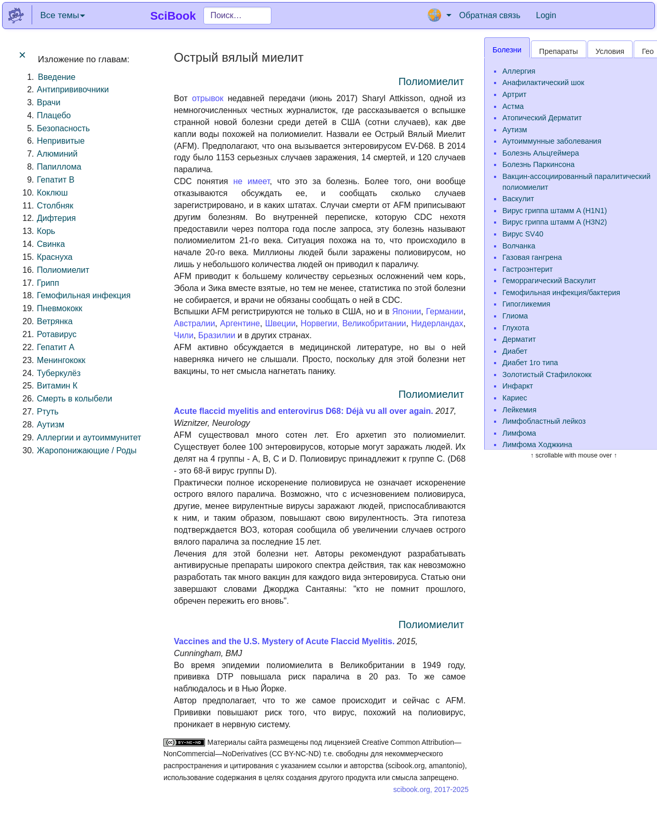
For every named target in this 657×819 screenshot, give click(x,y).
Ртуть (48, 411)
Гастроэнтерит (527, 269)
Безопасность (63, 128)
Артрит (514, 94)
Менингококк (61, 360)
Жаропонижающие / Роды (86, 450)
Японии (406, 311)
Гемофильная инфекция (84, 295)
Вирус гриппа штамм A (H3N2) (554, 222)
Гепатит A (55, 347)
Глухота (515, 328)
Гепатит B (55, 179)
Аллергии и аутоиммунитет (89, 437)
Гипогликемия (526, 304)
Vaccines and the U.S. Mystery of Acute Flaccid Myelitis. (284, 641)
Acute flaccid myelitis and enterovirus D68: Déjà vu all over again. (303, 411)
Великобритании (374, 323)
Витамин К (57, 385)
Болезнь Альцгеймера (540, 153)
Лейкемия (519, 410)
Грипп (48, 283)
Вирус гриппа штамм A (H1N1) (554, 210)
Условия (610, 51)
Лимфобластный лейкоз (544, 421)
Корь (46, 231)
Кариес (514, 398)
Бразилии (217, 335)
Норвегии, (319, 323)
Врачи (48, 102)
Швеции (280, 323)
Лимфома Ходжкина (537, 444)
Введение (56, 77)
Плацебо (54, 115)
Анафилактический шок (543, 82)
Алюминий (57, 153)
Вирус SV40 (522, 234)
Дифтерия (56, 218)
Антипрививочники (73, 89)
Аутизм (50, 424)
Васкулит (518, 199)
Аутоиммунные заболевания (551, 141)
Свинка (51, 244)
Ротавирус (57, 334)
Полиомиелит (63, 270)
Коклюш (52, 192)
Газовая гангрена (532, 257)
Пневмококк (60, 308)
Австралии (194, 323)
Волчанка (518, 246)
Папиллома (59, 166)
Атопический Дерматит (542, 118)
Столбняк (55, 205)
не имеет (251, 181)
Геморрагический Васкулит (549, 280)
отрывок (208, 98)
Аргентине (240, 323)
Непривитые (61, 140)
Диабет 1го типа (530, 362)
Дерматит (519, 339)
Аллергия (518, 71)
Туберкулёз (58, 373)
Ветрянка (55, 321)
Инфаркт (517, 386)
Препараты (558, 51)
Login (546, 15)
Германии (444, 311)
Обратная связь (490, 15)
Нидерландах (437, 323)
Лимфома (519, 433)
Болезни (507, 50)
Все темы (62, 15)
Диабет (514, 351)
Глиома (515, 316)
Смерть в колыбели (74, 398)
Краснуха (55, 257)
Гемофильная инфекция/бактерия (561, 292)
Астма (513, 106)
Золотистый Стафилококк (547, 374)
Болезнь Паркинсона (538, 164)
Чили (184, 335)
